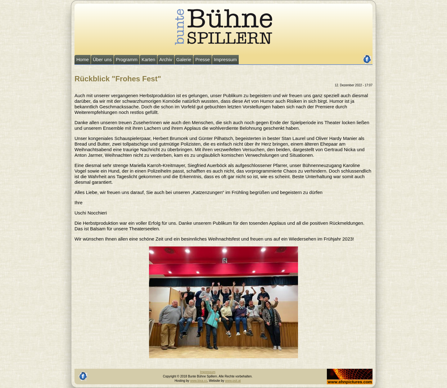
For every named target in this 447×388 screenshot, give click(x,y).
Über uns (102, 59)
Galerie (183, 59)
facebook (367, 56)
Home (82, 59)
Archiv (165, 59)
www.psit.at (233, 380)
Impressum (225, 59)
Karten (148, 59)
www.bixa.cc (198, 380)
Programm (127, 59)
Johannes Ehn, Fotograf (343, 370)
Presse (202, 59)
